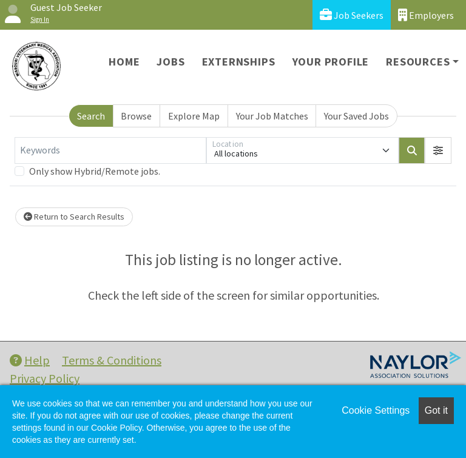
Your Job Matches (272, 116)
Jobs (170, 62)
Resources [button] (418, 62)
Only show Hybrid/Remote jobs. (94, 171)
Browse (136, 116)
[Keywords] (110, 150)
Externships (238, 62)
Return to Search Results (74, 216)
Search (91, 116)
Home (124, 62)
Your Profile (331, 62)
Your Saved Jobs (356, 116)
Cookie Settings (376, 410)
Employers (426, 14)
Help (30, 360)
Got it (436, 410)
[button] (438, 150)
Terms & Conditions (111, 360)
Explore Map (194, 116)
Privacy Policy (44, 378)
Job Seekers (351, 14)
